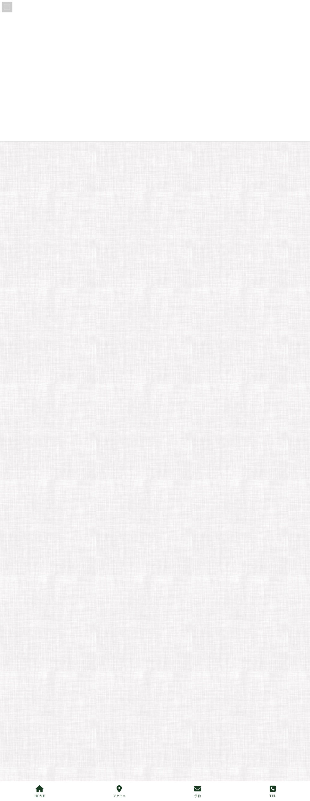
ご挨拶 (169, 512)
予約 (197, 791)
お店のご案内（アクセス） (187, 635)
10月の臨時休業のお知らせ (71, 165)
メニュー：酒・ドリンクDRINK (195, 568)
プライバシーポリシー (105, 467)
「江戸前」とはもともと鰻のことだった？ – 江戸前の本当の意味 (110, 212)
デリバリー (177, 601)
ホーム (169, 501)
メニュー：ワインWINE (188, 557)
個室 (167, 623)
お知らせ (87, 158)
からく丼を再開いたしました (74, 142)
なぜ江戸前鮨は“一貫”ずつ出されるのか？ (87, 235)
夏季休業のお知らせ (65, 188)
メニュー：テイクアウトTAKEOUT (198, 590)
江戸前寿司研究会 (93, 205)
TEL (272, 791)
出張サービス (175, 612)
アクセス (119, 791)
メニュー (171, 523)
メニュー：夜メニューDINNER (194, 546)
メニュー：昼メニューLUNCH (193, 535)
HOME (39, 791)
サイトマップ (62, 467)
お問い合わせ (175, 646)
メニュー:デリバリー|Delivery (194, 579)
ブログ (54, 290)
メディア (55, 302)
